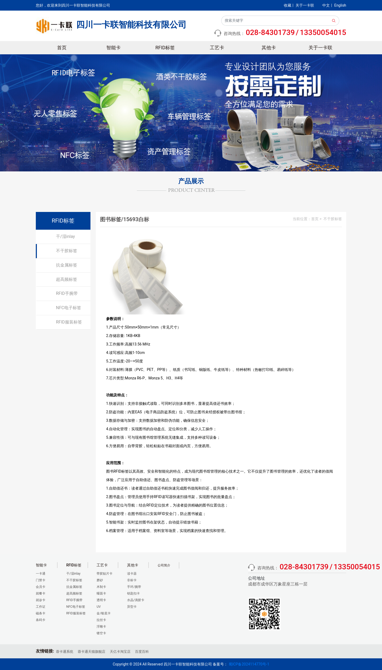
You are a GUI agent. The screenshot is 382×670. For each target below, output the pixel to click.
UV (99, 607)
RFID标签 (165, 47)
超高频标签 (66, 279)
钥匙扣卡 (133, 593)
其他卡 (269, 47)
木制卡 (101, 587)
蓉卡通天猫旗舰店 (91, 652)
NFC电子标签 (68, 307)
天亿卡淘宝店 (120, 652)
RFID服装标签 (69, 322)
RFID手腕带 (67, 293)
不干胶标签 (66, 250)
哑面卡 (101, 593)
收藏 (287, 5)
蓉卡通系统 (64, 652)
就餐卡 (40, 593)
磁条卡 (40, 613)
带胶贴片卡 (104, 573)
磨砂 (100, 580)
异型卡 (132, 607)
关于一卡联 (305, 5)
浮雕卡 (101, 626)
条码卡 (40, 620)
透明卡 (101, 600)
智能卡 (113, 47)
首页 (62, 47)
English (340, 5)
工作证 (40, 607)
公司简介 (164, 565)
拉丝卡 (101, 620)
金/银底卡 (104, 613)
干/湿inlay (65, 236)
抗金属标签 (66, 265)
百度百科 (142, 652)
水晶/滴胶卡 (135, 600)
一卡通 (40, 573)
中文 (326, 5)
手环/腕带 (134, 587)
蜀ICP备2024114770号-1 (249, 664)
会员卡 (40, 587)
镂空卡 (101, 633)
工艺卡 (217, 47)
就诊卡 (40, 600)
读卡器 (132, 573)
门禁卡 (40, 580)
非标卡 (132, 580)
